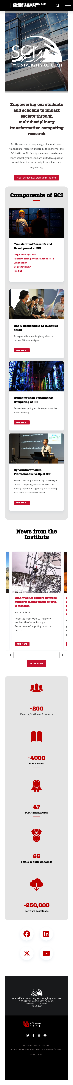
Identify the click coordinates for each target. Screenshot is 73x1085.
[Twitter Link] (27, 953)
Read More (22, 644)
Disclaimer (48, 1049)
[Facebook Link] (27, 934)
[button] (12, 52)
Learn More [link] (22, 350)
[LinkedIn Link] (46, 934)
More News (36, 663)
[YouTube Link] (46, 953)
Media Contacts (37, 1054)
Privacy (59, 1049)
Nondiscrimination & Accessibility (26, 1049)
